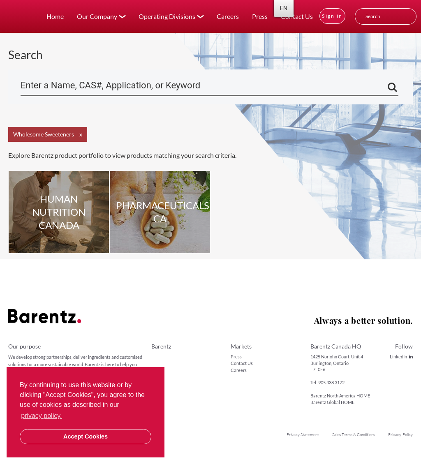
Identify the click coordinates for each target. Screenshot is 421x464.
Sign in (332, 16)
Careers (228, 16)
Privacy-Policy (400, 434)
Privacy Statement (303, 434)
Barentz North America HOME (340, 395)
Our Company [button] (97, 16)
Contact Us (297, 16)
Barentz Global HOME (332, 402)
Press (260, 16)
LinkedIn (401, 356)
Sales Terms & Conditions (353, 434)
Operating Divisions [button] (167, 16)
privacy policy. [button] (41, 415)
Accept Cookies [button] (85, 436)
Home (55, 16)
